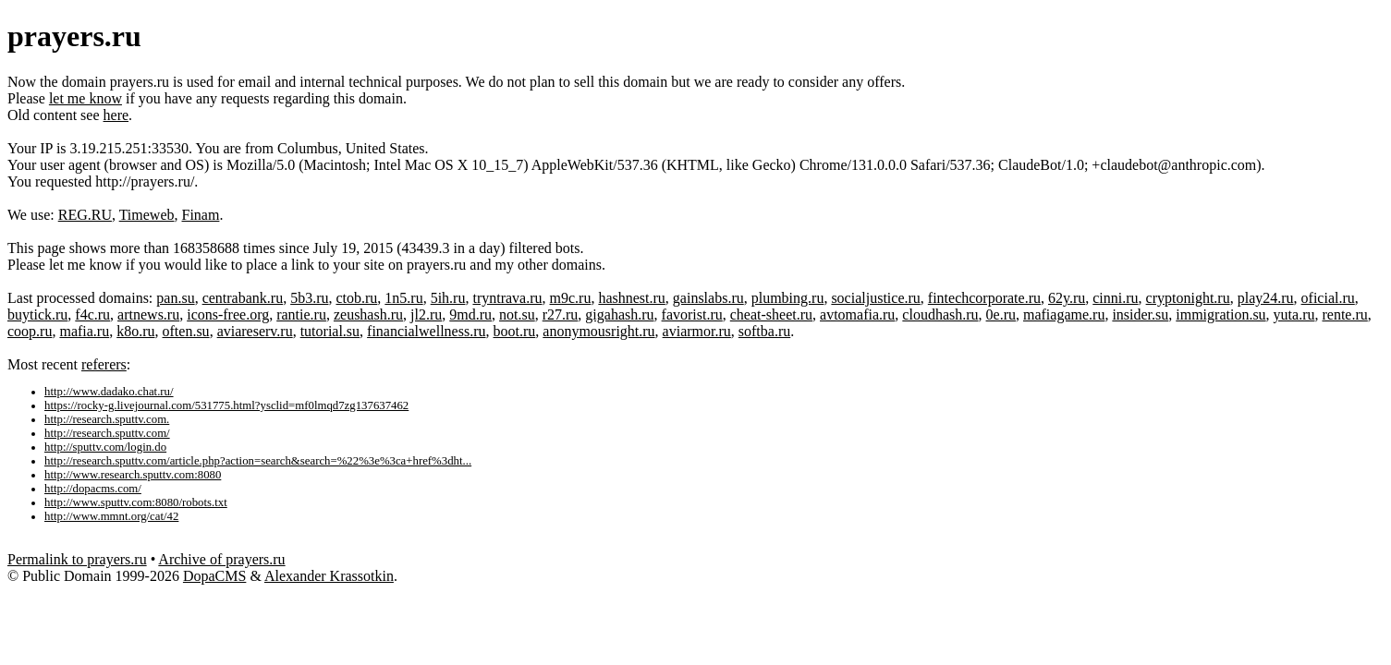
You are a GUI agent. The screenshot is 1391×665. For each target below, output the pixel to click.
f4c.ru (92, 314)
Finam (201, 215)
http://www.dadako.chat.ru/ (109, 391)
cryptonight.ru (1188, 298)
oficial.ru (1328, 298)
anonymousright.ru (598, 331)
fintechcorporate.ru (984, 298)
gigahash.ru (619, 314)
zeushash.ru (368, 314)
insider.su (1140, 314)
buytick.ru (37, 314)
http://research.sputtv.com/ (107, 433)
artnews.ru (148, 314)
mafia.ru (84, 331)
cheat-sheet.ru (771, 314)
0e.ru (1001, 314)
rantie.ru (301, 314)
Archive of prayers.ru (221, 559)
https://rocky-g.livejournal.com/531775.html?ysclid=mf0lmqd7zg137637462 (226, 405)
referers (104, 364)
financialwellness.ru (426, 331)
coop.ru (29, 331)
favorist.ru (692, 314)
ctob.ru (356, 298)
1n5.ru (403, 298)
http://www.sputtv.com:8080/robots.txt (135, 502)
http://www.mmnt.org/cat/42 (111, 516)
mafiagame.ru (1063, 314)
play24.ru (1266, 298)
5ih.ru (448, 298)
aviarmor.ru (697, 331)
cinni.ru (1115, 298)
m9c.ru (571, 298)
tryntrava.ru (507, 298)
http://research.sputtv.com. (106, 419)
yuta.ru (1294, 314)
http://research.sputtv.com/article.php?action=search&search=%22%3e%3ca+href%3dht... (257, 460)
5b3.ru (309, 298)
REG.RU (85, 215)
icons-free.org (228, 314)
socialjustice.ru (875, 298)
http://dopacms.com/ (92, 488)
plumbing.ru (787, 298)
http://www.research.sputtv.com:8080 (132, 474)
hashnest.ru (631, 298)
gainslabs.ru (708, 298)
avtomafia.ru (857, 314)
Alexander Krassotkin (329, 576)
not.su (517, 314)
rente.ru (1344, 314)
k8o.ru (135, 331)
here (116, 115)
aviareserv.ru (255, 331)
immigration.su (1220, 314)
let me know (85, 98)
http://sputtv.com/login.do (105, 447)
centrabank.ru (243, 298)
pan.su (175, 298)
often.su (186, 331)
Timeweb (147, 215)
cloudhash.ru (940, 314)
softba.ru (764, 331)
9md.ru (470, 314)
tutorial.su (330, 331)
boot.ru (515, 331)
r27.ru (561, 314)
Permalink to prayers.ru (77, 559)
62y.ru (1066, 298)
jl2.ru (426, 314)
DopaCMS (214, 576)
